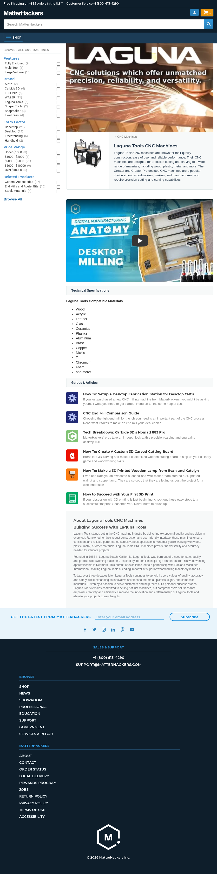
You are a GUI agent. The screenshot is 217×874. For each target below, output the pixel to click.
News (24, 693)
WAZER (13, 97)
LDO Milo (14, 93)
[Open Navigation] (13, 37)
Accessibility (32, 816)
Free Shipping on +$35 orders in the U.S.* (33, 3)
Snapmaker (15, 111)
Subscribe (189, 617)
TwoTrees (14, 115)
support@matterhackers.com (108, 664)
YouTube (132, 629)
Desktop (14, 131)
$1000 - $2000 (17, 157)
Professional (32, 707)
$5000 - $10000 (18, 166)
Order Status (32, 769)
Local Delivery (34, 776)
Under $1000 (16, 152)
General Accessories (22, 182)
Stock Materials (18, 191)
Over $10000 (16, 170)
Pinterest (122, 629)
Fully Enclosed (17, 63)
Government (31, 727)
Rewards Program (38, 783)
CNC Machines (127, 136)
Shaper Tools (16, 106)
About (25, 756)
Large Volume (18, 72)
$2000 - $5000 (18, 161)
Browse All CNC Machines (26, 50)
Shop (24, 686)
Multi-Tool (14, 68)
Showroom (30, 700)
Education (29, 713)
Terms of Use (32, 810)
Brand (9, 79)
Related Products (19, 177)
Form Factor (14, 122)
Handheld (14, 140)
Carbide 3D (15, 88)
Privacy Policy (33, 803)
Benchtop (15, 127)
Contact (27, 762)
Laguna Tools (16, 102)
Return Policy (33, 796)
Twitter (94, 629)
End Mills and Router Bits (25, 186)
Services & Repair (36, 734)
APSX (11, 84)
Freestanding (16, 136)
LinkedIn (113, 629)
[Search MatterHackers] (208, 24)
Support (27, 720)
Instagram (104, 629)
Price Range (14, 147)
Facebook (85, 629)
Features (11, 58)
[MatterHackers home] (108, 838)
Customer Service (79, 3)
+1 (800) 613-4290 (106, 3)
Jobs (24, 789)
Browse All (13, 199)
